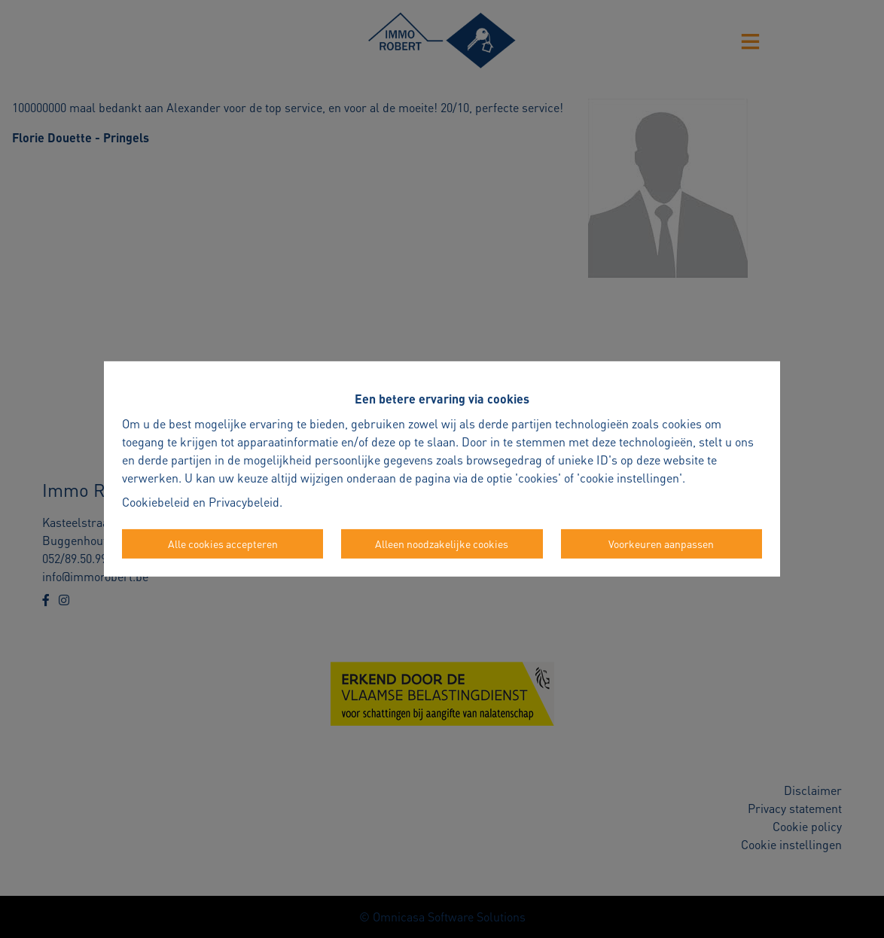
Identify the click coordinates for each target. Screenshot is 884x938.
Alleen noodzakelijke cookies (441, 543)
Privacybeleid (244, 502)
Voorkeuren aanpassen (661, 543)
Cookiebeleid (156, 502)
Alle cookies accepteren (223, 543)
